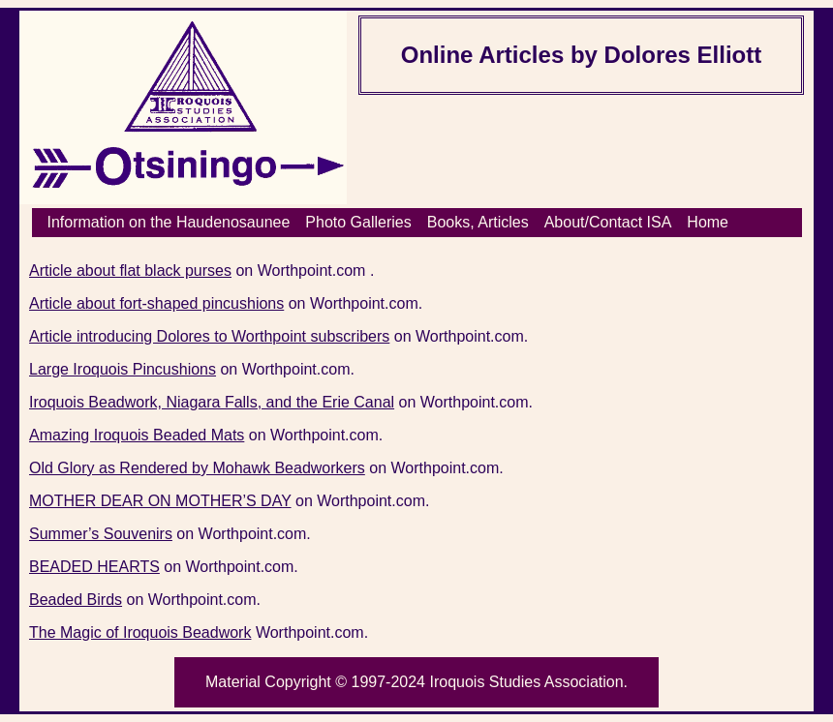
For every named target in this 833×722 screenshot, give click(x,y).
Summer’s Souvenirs (100, 534)
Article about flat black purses (130, 270)
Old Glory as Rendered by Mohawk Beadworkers (197, 468)
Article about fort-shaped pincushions (156, 303)
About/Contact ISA (608, 222)
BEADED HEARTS (94, 566)
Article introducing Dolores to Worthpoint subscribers (209, 336)
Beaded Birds (75, 599)
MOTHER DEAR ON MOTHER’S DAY (160, 501)
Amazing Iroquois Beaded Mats (136, 435)
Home (707, 222)
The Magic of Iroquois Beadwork (140, 632)
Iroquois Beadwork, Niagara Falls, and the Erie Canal (211, 402)
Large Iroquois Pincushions (122, 369)
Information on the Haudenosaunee (169, 222)
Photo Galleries (358, 222)
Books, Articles (478, 222)
